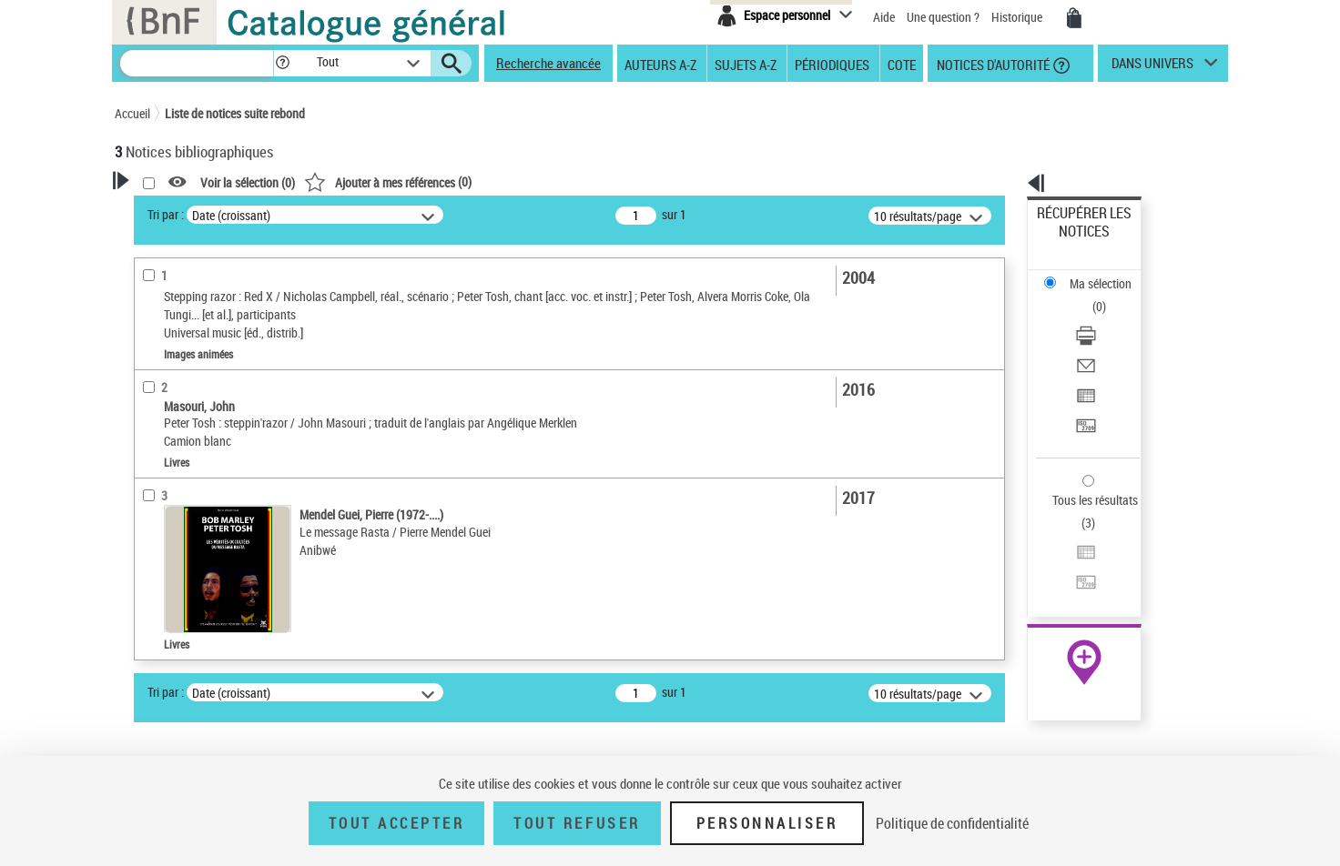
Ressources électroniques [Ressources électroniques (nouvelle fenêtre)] (1074, 576)
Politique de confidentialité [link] (952, 823)
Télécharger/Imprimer (1093, 273)
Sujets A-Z (746, 64)
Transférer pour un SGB (1098, 338)
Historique (1018, 16)
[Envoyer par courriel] (1108, 296)
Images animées (181, 404)
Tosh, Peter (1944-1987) (201, 611)
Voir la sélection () (481, 182)
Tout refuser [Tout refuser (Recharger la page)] (576, 823)
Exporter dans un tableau (1103, 317)
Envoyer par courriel (1090, 295)
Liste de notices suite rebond (235, 113)
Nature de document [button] (190, 349)
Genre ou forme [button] (176, 742)
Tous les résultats (1083, 389)
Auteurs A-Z (660, 64)
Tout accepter (397, 823)
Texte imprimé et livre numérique (219, 377)
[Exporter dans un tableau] (1108, 317)
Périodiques (832, 64)
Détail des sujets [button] (179, 584)
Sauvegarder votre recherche (228, 281)
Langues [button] (156, 493)
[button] (282, 63)
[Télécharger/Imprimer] (1108, 274)
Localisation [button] (167, 432)
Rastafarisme (174, 684)
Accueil (132, 113)
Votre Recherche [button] (189, 211)
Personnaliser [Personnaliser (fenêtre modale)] (767, 823)
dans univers (1152, 67)
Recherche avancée (548, 63)
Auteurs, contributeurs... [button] (202, 463)
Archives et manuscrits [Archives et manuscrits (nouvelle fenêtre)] (1067, 556)
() (622, 181)
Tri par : (399, 214)
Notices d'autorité (992, 64)
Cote (902, 64)
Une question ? (943, 16)
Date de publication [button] (187, 523)
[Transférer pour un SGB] (1108, 339)
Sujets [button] (151, 554)
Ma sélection (1071, 241)
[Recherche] (196, 63)
